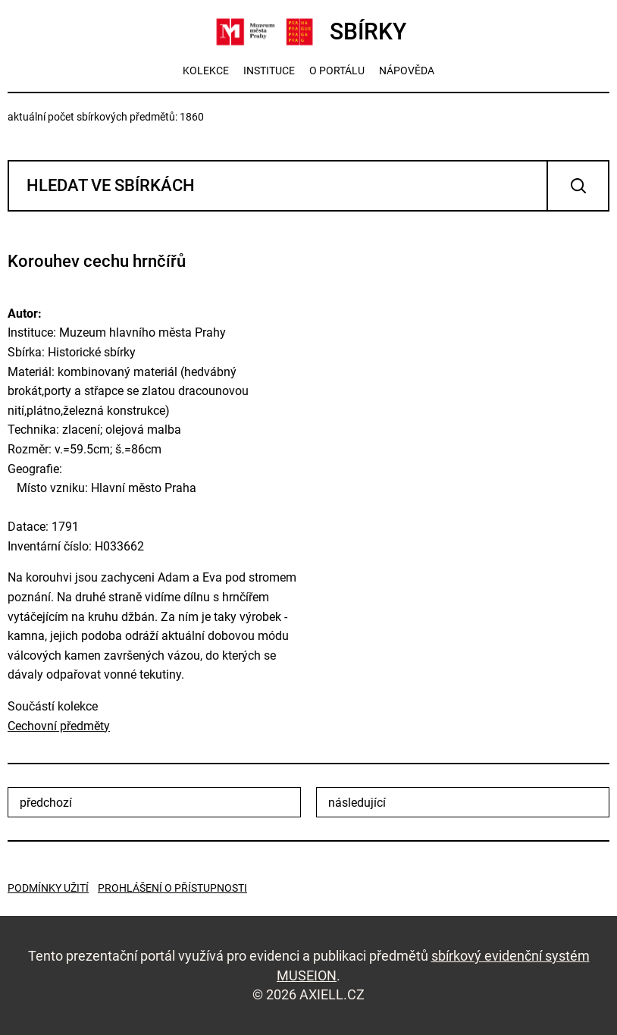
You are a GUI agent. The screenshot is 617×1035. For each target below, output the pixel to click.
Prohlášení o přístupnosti (172, 888)
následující (357, 802)
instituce (269, 70)
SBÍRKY (309, 32)
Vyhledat (578, 186)
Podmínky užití (48, 888)
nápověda (406, 70)
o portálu (337, 70)
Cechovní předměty (59, 726)
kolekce (206, 70)
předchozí (46, 802)
